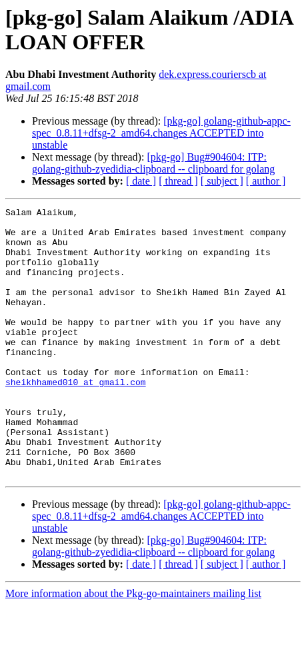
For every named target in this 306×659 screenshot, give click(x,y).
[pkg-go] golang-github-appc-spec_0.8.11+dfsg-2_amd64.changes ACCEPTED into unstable (161, 133)
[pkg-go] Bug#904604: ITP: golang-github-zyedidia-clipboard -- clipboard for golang (153, 163)
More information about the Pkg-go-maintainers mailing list (133, 647)
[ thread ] (178, 181)
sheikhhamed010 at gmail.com (75, 418)
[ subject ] (222, 181)
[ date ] (141, 181)
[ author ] (266, 181)
